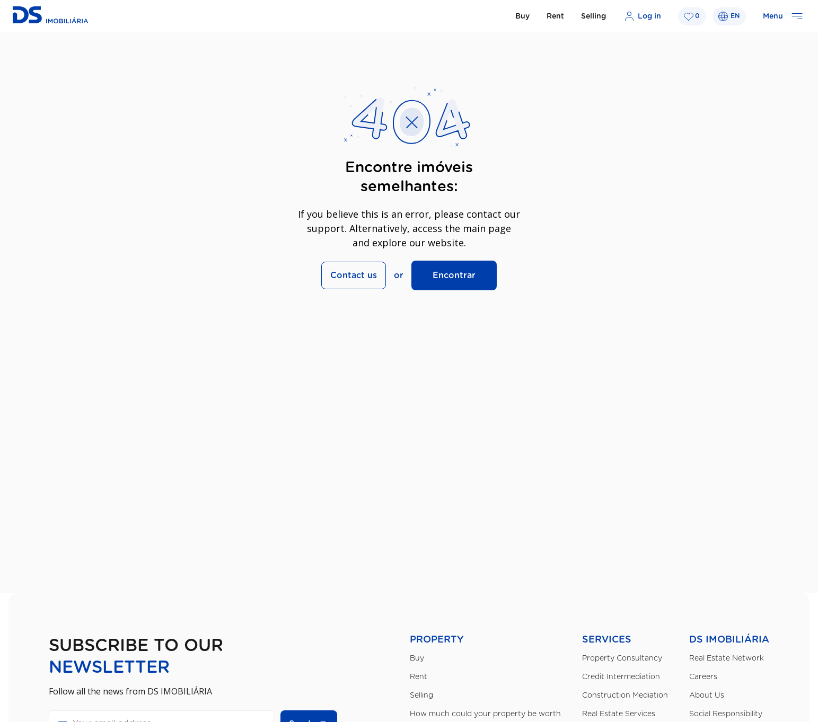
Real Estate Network (726, 658)
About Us (706, 695)
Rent (555, 16)
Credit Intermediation (621, 677)
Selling (593, 16)
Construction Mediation (625, 695)
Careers (703, 677)
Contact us (353, 275)
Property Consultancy (622, 658)
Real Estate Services (618, 714)
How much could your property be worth (485, 714)
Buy (522, 16)
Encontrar (454, 275)
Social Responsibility (725, 714)
